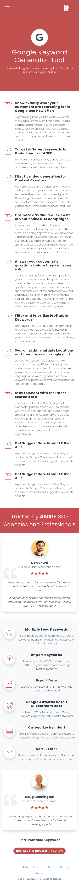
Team (51, 867)
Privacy (64, 867)
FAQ (25, 867)
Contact (38, 867)
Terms (39, 873)
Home (14, 867)
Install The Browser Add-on (39, 851)
